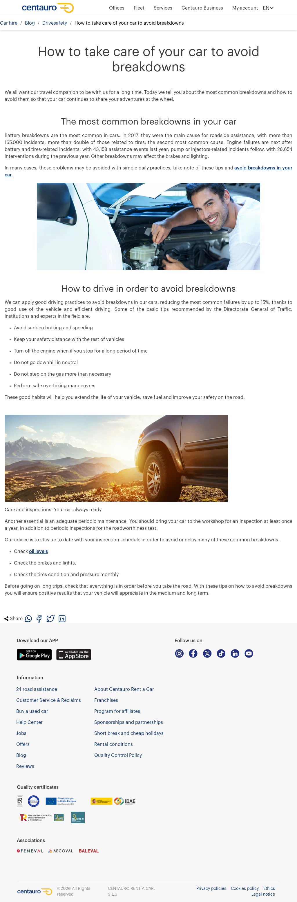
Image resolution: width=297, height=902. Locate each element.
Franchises (106, 700)
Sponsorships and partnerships (128, 722)
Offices (116, 8)
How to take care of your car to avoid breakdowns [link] (129, 23)
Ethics (269, 889)
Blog (30, 23)
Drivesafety (54, 23)
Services (163, 8)
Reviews (25, 766)
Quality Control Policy (118, 755)
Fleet (139, 8)
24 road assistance (36, 689)
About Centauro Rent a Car (124, 689)
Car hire (8, 23)
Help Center (29, 722)
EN (268, 8)
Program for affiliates (117, 711)
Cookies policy (245, 889)
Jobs (21, 733)
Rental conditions (113, 744)
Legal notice (263, 894)
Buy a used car (32, 711)
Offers (23, 744)
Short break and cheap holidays (129, 733)
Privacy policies (211, 889)
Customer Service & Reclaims (48, 700)
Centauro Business (202, 8)
